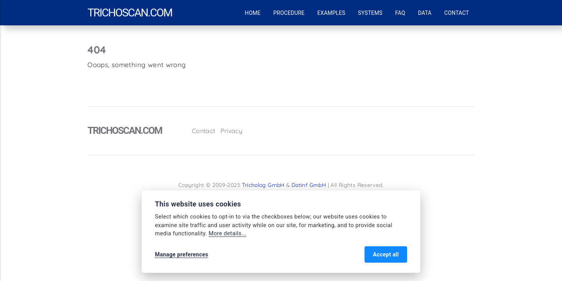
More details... (227, 233)
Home (252, 13)
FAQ (400, 13)
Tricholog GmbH (263, 184)
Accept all (386, 254)
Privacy (231, 131)
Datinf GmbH (309, 184)
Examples (331, 13)
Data (425, 13)
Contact (456, 13)
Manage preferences (181, 254)
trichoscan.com (129, 12)
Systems (370, 13)
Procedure (288, 13)
